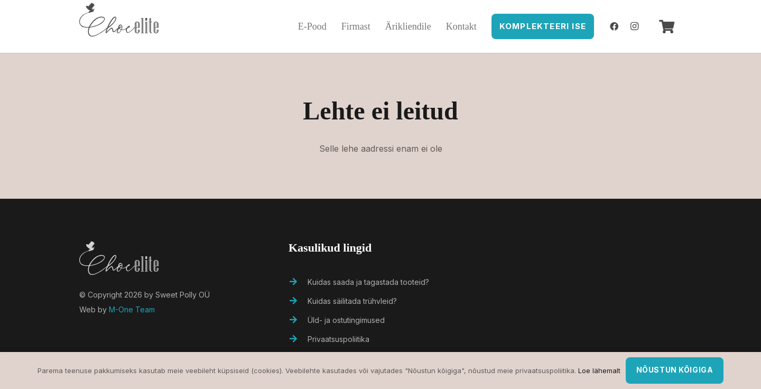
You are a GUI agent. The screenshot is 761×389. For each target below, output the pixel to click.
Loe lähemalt (599, 370)
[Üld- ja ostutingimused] (298, 320)
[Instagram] (634, 26)
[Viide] (119, 26)
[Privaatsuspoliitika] (298, 339)
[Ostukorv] (667, 26)
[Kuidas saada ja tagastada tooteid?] (298, 282)
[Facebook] (614, 26)
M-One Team (132, 309)
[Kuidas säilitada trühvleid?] (298, 301)
